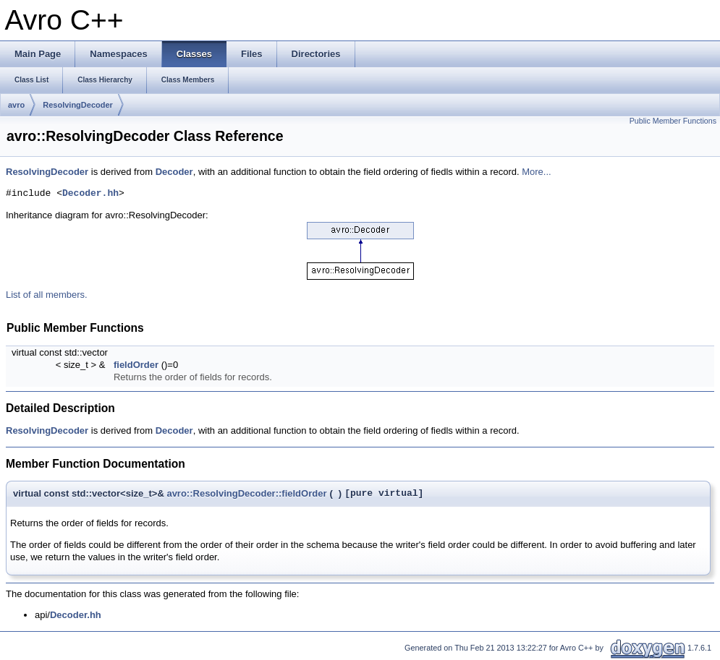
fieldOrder (136, 364)
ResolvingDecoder (78, 104)
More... (536, 171)
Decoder (174, 171)
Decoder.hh (90, 193)
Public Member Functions (673, 120)
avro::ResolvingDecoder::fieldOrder (246, 493)
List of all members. (47, 294)
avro (16, 104)
